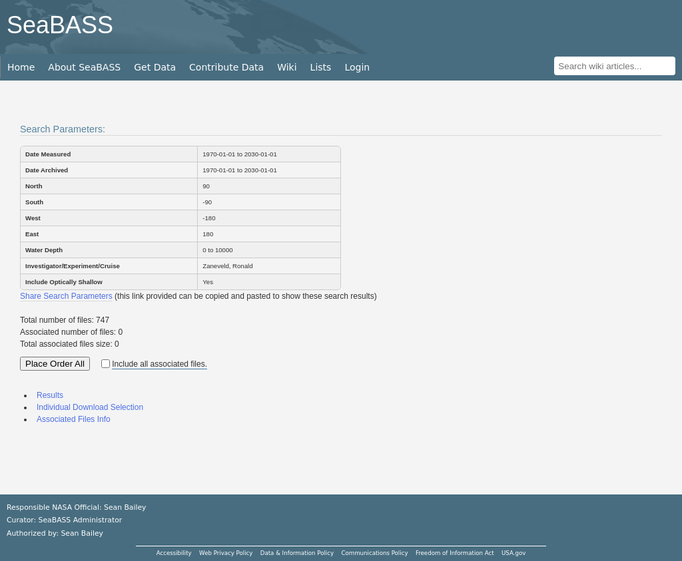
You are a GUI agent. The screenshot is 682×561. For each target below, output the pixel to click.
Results (50, 395)
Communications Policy (374, 553)
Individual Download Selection (90, 407)
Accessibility (174, 553)
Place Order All (55, 364)
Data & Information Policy (297, 553)
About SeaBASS (84, 67)
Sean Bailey (82, 533)
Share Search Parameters (66, 296)
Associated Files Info (74, 419)
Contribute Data (226, 67)
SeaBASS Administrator (81, 520)
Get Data (155, 67)
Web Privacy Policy (225, 553)
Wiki (286, 67)
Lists (321, 67)
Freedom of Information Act (455, 553)
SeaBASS (60, 25)
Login (357, 67)
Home (21, 67)
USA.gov (513, 553)
